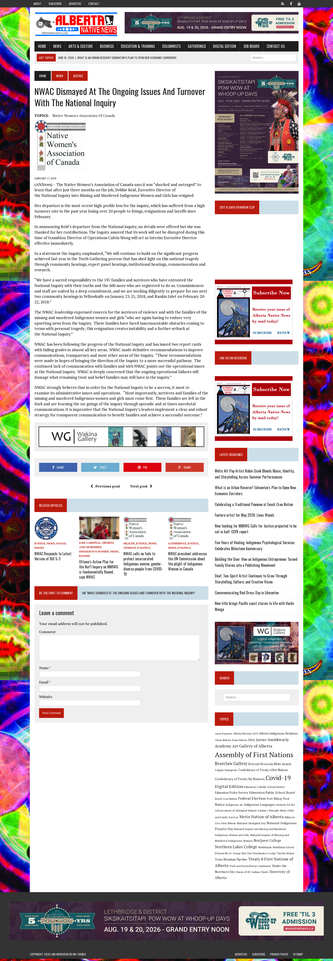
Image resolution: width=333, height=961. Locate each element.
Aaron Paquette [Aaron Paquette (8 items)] (225, 742)
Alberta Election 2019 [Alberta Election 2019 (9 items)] (247, 742)
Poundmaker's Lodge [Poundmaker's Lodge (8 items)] (287, 855)
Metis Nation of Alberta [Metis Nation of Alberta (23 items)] (238, 824)
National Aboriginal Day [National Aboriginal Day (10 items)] (230, 831)
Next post (140, 470)
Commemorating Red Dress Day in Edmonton (248, 599)
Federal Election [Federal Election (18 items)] (239, 806)
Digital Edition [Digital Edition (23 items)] (230, 794)
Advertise (75, 4)
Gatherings (192, 47)
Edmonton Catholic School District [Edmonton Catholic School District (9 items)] (266, 795)
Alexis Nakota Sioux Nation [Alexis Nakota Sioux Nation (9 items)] (232, 748)
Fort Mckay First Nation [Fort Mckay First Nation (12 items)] (270, 807)
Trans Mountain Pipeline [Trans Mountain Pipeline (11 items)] (251, 862)
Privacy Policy (279, 956)
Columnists (167, 47)
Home (38, 47)
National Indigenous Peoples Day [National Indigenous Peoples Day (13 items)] (270, 831)
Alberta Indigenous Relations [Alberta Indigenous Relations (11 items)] (280, 742)
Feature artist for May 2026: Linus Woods (246, 521)
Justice (35, 528)
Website (41, 677)
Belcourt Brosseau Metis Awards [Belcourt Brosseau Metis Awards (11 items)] (271, 772)
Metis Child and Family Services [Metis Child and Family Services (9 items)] (280, 819)
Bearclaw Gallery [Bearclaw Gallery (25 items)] (232, 771)
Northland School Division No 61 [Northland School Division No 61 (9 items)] (235, 855)
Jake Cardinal (87, 528)
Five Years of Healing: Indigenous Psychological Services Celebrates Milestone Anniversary (256, 552)
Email (40, 662)
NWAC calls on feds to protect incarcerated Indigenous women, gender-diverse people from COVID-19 (142, 547)
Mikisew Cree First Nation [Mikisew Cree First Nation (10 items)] (278, 825)
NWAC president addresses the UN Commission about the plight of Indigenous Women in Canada (187, 545)
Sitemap (298, 956)
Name (40, 648)
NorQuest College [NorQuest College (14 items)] (230, 849)
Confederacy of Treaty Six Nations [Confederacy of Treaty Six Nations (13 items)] (241, 787)
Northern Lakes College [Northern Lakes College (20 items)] (266, 849)
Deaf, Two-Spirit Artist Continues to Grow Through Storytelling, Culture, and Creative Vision (252, 585)
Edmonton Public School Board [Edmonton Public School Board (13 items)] (259, 801)
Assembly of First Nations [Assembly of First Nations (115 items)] (255, 762)
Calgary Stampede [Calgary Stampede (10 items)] (227, 778)
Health (127, 528)
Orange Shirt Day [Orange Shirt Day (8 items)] (265, 855)
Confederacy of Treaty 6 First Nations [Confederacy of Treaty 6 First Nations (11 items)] (265, 778)
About (37, 4)
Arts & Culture (76, 47)
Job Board (247, 47)
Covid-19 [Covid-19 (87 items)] (280, 786)
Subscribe (55, 4)
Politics (142, 532)
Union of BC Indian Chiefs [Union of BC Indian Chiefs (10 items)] (259, 874)
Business (102, 47)
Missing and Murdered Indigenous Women (96, 532)
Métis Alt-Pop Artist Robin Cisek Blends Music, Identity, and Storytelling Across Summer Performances (259, 480)
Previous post (103, 470)
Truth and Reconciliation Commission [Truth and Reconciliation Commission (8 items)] (272, 868)
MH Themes (79, 956)
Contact (93, 4)
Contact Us (271, 47)
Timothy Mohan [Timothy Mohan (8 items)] (225, 861)
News (53, 47)
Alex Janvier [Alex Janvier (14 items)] (259, 748)
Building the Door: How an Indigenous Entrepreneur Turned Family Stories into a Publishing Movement (257, 568)
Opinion (128, 532)
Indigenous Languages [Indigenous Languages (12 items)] (236, 813)
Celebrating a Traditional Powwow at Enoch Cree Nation (255, 511)
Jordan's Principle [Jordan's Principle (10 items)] (250, 819)
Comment (43, 612)
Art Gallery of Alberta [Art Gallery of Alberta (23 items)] (254, 754)
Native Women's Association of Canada (79, 116)
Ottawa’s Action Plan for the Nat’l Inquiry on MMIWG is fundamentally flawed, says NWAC (96, 550)
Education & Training (134, 47)
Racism (103, 537)
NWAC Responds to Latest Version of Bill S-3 (48, 540)
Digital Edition (220, 47)
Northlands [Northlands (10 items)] (295, 849)
